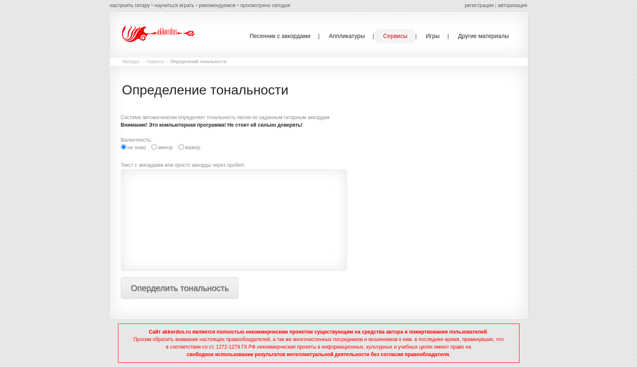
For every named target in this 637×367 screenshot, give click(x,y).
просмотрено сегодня (265, 5)
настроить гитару (130, 5)
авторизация (512, 5)
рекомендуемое (217, 5)
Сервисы (155, 61)
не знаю (133, 147)
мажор (189, 147)
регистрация (479, 5)
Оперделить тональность (180, 288)
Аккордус (131, 61)
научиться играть (174, 5)
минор (162, 147)
